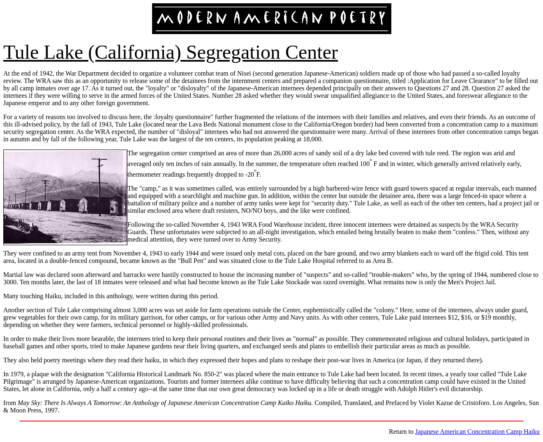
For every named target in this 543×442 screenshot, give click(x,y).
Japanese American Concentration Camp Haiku (477, 431)
